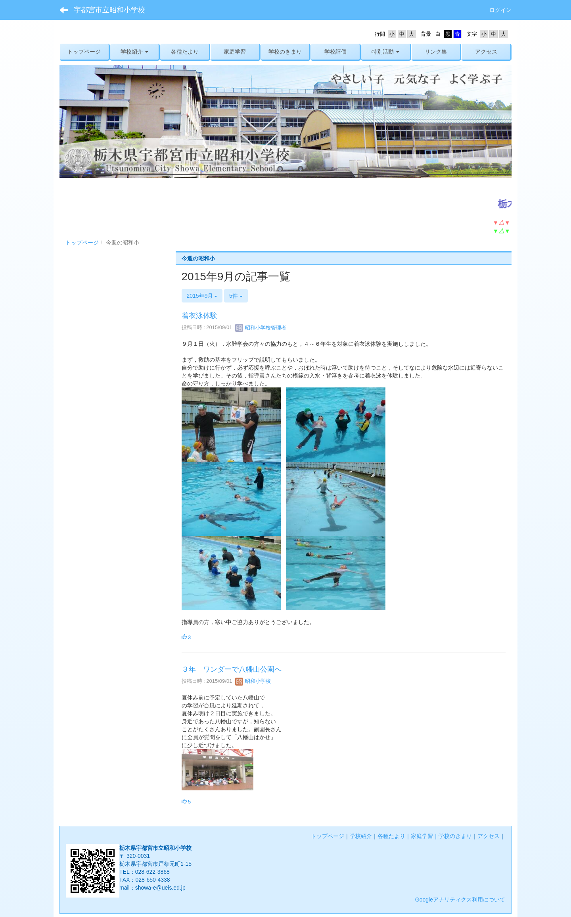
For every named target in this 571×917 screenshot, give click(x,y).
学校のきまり (455, 836)
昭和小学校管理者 (261, 328)
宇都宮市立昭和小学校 (109, 10)
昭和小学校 (253, 681)
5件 (236, 296)
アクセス (488, 836)
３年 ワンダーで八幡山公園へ (232, 669)
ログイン (500, 10)
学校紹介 (361, 836)
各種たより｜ (394, 836)
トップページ (82, 242)
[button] (134, 52)
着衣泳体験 (199, 316)
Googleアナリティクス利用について (460, 899)
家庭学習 (422, 836)
